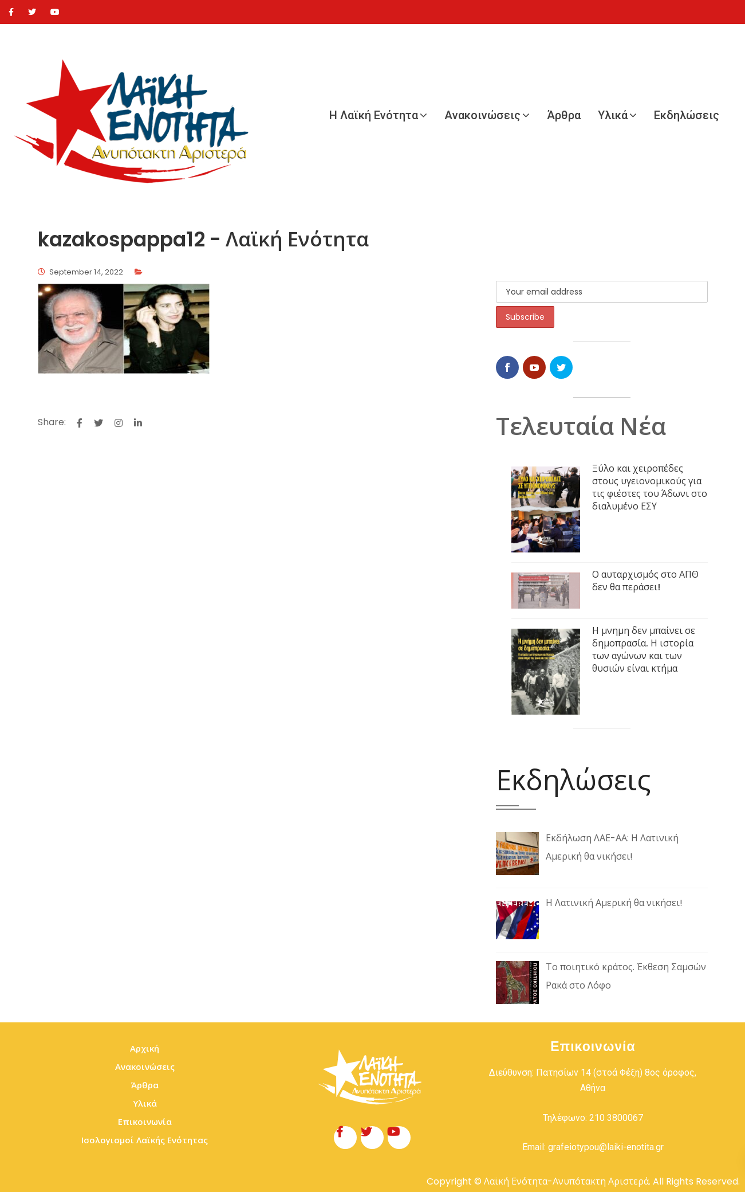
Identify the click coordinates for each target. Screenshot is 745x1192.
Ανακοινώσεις (482, 115)
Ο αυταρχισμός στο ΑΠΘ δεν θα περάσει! (645, 581)
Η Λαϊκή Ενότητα (373, 115)
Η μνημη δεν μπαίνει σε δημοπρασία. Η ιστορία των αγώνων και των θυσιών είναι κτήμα (643, 649)
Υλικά (613, 115)
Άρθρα (564, 115)
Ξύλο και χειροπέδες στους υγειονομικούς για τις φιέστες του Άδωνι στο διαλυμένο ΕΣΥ (649, 487)
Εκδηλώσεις (686, 115)
